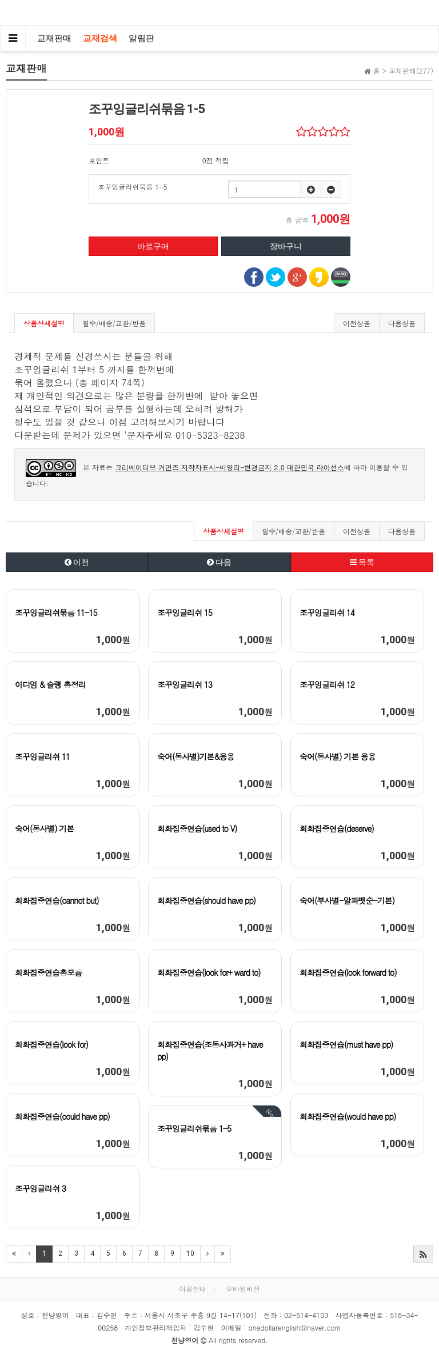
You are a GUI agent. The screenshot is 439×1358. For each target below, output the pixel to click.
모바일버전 (243, 1288)
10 (190, 1253)
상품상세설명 (44, 323)
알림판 (141, 38)
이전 (77, 562)
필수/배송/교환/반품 (114, 323)
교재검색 (100, 38)
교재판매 (54, 38)
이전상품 (356, 323)
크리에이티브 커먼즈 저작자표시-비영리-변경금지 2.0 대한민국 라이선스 (229, 467)
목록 (362, 562)
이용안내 (192, 1288)
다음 (219, 562)
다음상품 (402, 323)
